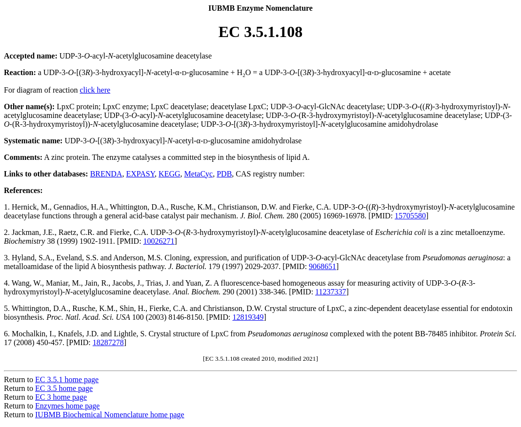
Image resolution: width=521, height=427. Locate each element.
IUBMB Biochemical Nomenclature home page (109, 414)
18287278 (108, 342)
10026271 (159, 241)
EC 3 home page (61, 397)
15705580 (410, 216)
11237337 (330, 292)
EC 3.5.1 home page (67, 379)
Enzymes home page (67, 406)
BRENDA (106, 174)
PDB (224, 174)
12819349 (247, 317)
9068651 (322, 266)
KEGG (169, 174)
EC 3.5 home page (64, 388)
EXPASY (140, 174)
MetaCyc (198, 174)
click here (95, 90)
